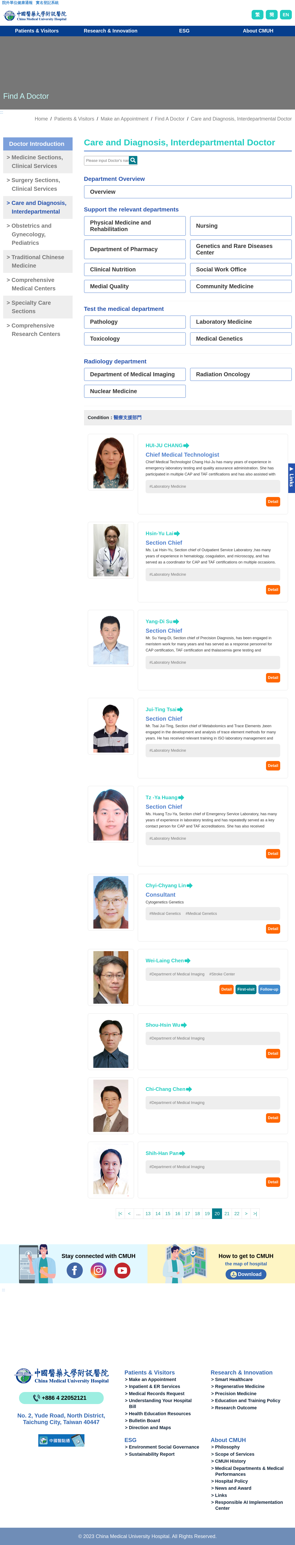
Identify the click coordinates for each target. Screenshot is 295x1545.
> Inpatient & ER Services (152, 1386)
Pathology (104, 322)
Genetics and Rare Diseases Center (234, 249)
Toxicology (105, 339)
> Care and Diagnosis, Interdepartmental (36, 207)
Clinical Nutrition (113, 269)
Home (41, 119)
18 (197, 1213)
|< (120, 1213)
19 (207, 1213)
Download (250, 1274)
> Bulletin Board (142, 1420)
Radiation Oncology (223, 374)
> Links (219, 1495)
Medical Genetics (219, 339)
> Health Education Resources (158, 1413)
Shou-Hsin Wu (163, 1025)
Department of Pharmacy (124, 249)
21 (227, 1213)
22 (236, 1213)
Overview (103, 192)
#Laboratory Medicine (167, 486)
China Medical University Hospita (61, 1376)
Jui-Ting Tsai (161, 709)
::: (5, 4)
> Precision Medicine (233, 1393)
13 (148, 1213)
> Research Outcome (234, 1407)
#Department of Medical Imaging (176, 974)
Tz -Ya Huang (162, 797)
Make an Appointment (124, 119)
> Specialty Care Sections (29, 307)
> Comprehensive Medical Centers (31, 284)
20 (217, 1213)
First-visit (246, 989)
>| (255, 1213)
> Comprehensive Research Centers (33, 329)
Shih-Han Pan (162, 1153)
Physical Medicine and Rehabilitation (120, 225)
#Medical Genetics (165, 913)
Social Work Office (221, 269)
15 (167, 1213)
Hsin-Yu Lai (159, 533)
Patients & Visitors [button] (37, 31)
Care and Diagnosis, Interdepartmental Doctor (241, 119)
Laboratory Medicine (224, 322)
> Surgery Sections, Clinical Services (33, 184)
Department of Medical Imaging (132, 374)
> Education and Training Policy (245, 1400)
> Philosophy (225, 1447)
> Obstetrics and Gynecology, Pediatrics (29, 234)
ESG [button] (184, 31)
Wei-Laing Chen (165, 960)
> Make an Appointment (150, 1379)
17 (187, 1213)
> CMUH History (228, 1461)
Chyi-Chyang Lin (166, 885)
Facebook (75, 1270)
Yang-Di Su (159, 621)
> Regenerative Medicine (238, 1386)
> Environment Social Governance (162, 1447)
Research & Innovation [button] (110, 31)
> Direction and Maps (148, 1427)
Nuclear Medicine (113, 391)
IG (98, 1270)
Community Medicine (225, 286)
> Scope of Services (233, 1454)
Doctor (133, 160)
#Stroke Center (222, 974)
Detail (273, 502)
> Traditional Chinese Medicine (35, 261)
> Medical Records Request (154, 1393)
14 (157, 1213)
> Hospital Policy (229, 1481)
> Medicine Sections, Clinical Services (35, 161)
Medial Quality (109, 286)
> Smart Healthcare (232, 1379)
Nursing (207, 226)
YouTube (122, 1270)
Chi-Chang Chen (165, 1089)
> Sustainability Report (150, 1454)
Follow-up (269, 989)
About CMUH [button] (258, 31)
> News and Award (231, 1488)
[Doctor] (110, 160)
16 (177, 1213)
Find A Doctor (170, 119)
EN (286, 14)
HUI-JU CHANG (164, 445)
